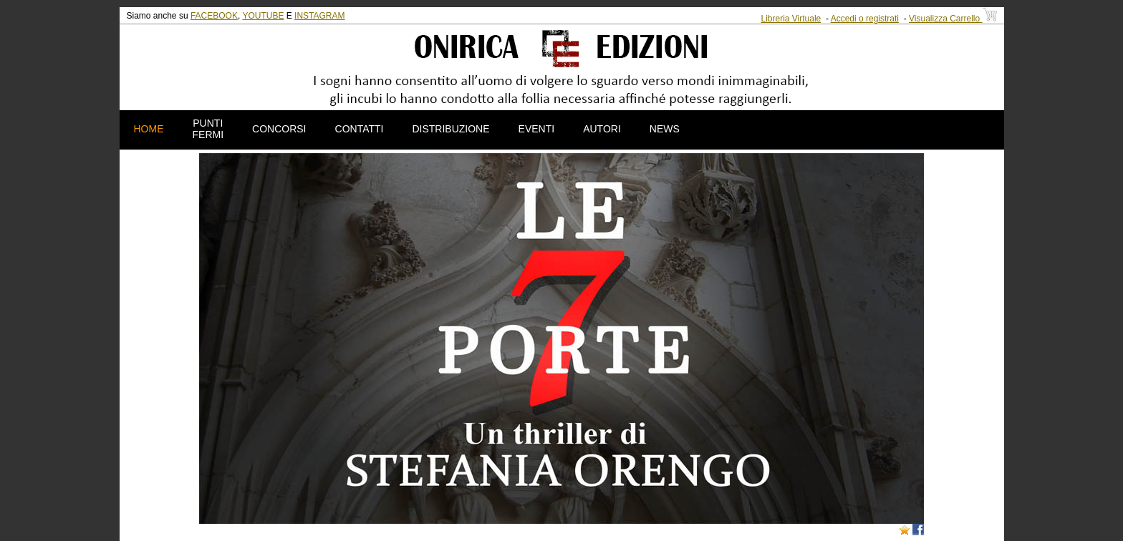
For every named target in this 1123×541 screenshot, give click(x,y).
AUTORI (602, 129)
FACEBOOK (214, 16)
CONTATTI (359, 129)
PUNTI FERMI (208, 128)
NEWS (665, 129)
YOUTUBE (263, 16)
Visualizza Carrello (953, 19)
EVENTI (537, 129)
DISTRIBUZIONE (450, 129)
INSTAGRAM (319, 16)
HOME (149, 129)
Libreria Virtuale (791, 19)
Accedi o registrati (865, 19)
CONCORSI (279, 129)
